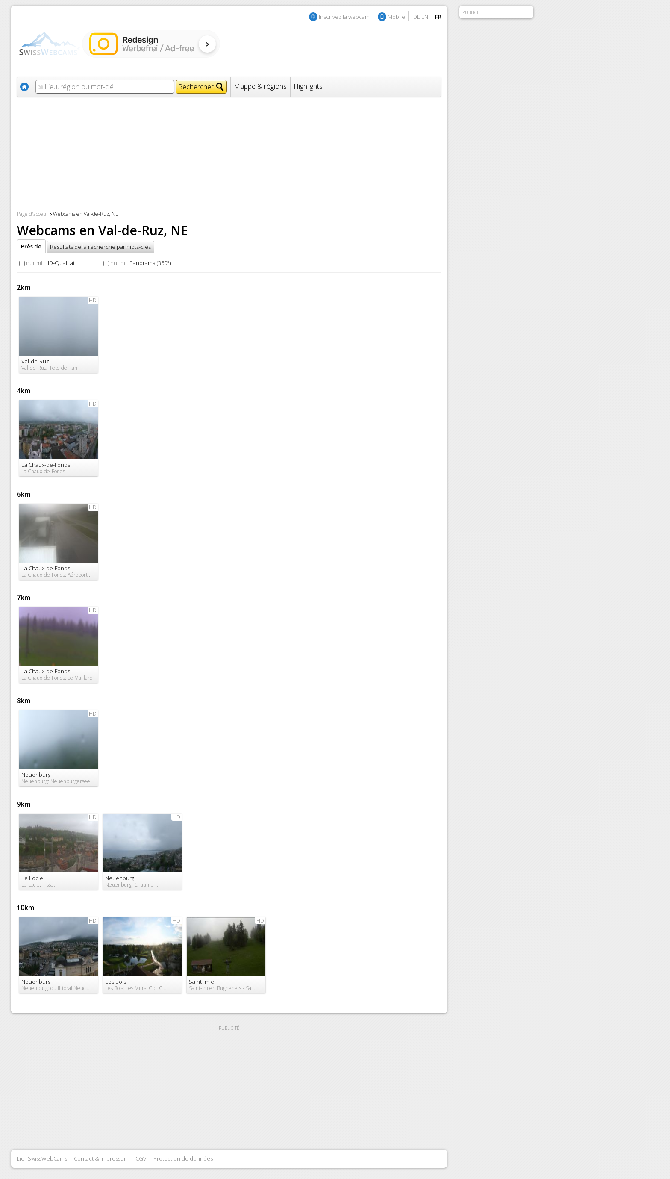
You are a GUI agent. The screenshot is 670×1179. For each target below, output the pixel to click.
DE (416, 17)
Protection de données (183, 1158)
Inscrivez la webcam (344, 17)
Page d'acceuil (33, 214)
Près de (31, 246)
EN (424, 17)
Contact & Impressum (101, 1158)
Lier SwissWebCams (42, 1158)
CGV (141, 1158)
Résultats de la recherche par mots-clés (100, 247)
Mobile (396, 17)
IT (431, 17)
